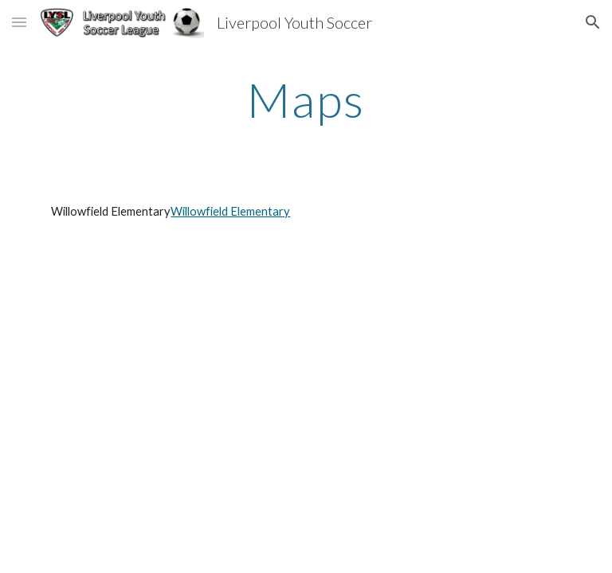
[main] (306, 99)
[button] (19, 22)
